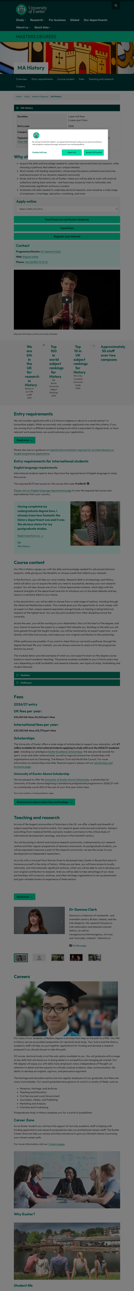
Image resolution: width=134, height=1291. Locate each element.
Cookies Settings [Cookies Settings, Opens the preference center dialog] (39, 152)
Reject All (72, 152)
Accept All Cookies (94, 152)
